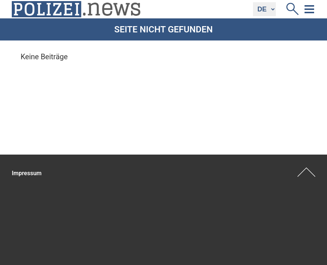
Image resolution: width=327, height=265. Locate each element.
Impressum (27, 173)
